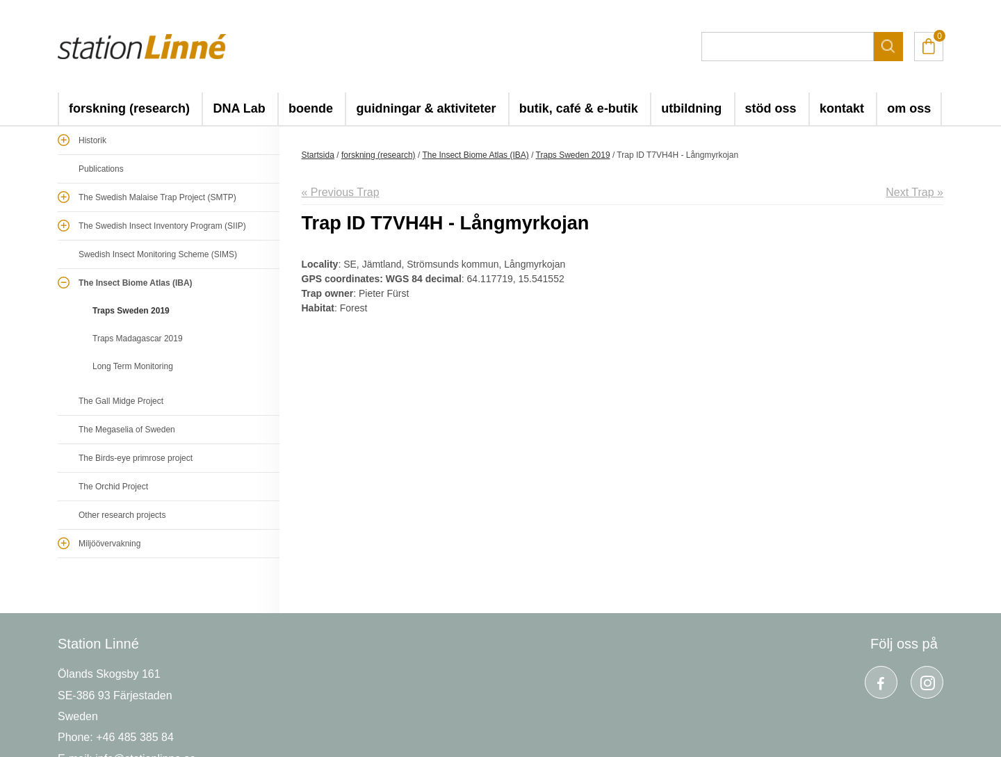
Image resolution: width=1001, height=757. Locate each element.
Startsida (318, 155)
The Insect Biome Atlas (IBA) (136, 283)
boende (310, 108)
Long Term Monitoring (132, 366)
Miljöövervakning (109, 543)
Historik (92, 140)
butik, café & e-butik (578, 108)
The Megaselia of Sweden (127, 429)
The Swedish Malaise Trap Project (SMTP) (157, 197)
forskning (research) (129, 108)
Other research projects (122, 515)
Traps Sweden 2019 (131, 311)
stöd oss (771, 108)
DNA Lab (239, 108)
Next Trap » (914, 192)
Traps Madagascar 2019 (137, 338)
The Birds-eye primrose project (136, 458)
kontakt (842, 108)
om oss (909, 108)
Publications (101, 169)
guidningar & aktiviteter (426, 108)
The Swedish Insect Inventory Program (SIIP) (162, 226)
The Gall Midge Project (121, 401)
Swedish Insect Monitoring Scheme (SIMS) (158, 254)
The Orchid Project (113, 486)
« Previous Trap (341, 192)
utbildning (691, 108)
